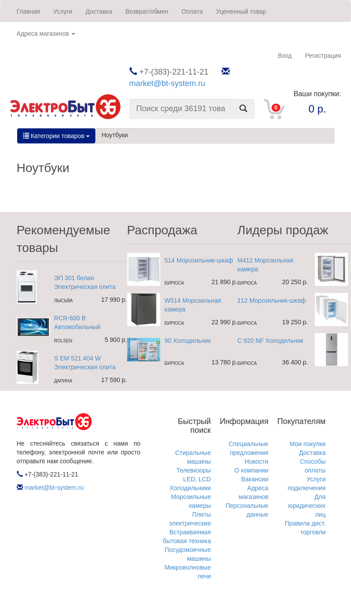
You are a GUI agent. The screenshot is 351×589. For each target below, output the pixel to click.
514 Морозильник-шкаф (199, 260)
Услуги (62, 11)
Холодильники (190, 487)
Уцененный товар (241, 11)
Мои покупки (308, 443)
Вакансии (254, 479)
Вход (285, 55)
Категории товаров (56, 135)
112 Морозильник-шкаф (272, 300)
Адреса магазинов (46, 33)
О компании (251, 470)
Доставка (99, 11)
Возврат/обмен (146, 11)
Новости (256, 461)
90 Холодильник (188, 340)
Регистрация (323, 55)
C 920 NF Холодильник (270, 340)
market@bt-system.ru (167, 83)
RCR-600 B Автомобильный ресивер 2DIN (77, 327)
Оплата (192, 11)
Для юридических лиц (306, 505)
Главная (28, 11)
